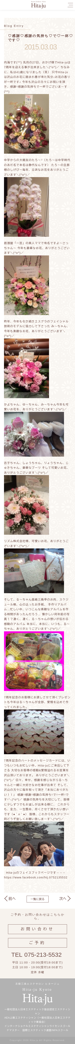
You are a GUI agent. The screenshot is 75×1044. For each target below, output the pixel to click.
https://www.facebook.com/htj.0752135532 (36, 877)
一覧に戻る (38, 899)
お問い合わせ (37, 932)
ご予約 (37, 945)
